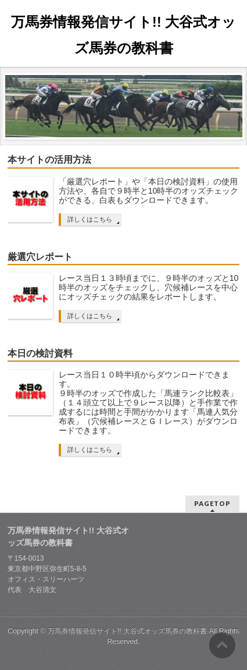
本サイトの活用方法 (49, 160)
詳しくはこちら (89, 219)
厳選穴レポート (40, 257)
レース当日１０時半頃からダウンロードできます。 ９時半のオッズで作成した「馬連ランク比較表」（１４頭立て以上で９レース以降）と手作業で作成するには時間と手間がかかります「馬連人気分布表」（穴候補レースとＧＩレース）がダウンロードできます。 (148, 402)
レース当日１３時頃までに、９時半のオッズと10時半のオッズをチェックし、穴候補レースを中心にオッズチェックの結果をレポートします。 (149, 287)
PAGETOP (212, 503)
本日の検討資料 (40, 353)
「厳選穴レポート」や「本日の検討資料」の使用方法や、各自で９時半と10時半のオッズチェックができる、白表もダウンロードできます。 (149, 191)
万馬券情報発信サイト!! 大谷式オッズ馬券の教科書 (127, 631)
